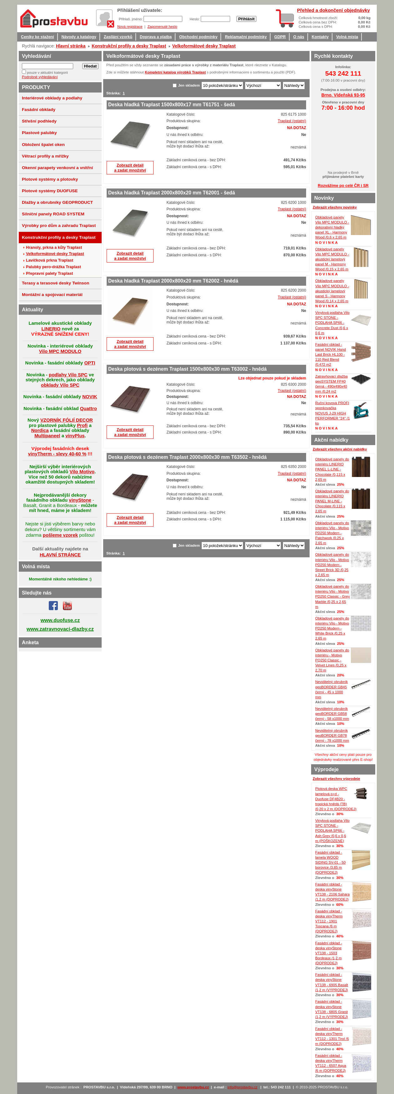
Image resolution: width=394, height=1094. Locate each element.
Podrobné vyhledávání (40, 77)
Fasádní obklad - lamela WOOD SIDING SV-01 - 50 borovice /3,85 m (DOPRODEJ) (330, 863)
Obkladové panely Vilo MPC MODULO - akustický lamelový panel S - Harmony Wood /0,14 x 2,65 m (332, 291)
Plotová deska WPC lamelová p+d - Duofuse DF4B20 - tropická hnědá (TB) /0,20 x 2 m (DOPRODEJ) (335, 799)
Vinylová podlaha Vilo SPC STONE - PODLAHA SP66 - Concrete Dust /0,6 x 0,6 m (332, 323)
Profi (82, 425)
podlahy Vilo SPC (68, 374)
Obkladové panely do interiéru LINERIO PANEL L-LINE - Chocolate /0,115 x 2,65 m (332, 469)
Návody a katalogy (79, 37)
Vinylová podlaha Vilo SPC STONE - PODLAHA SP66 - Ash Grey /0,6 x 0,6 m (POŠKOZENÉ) (332, 831)
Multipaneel (47, 435)
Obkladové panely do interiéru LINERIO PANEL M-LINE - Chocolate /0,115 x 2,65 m (332, 501)
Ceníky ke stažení (37, 37)
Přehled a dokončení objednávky (333, 10)
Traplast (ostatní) (292, 121)
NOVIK (89, 396)
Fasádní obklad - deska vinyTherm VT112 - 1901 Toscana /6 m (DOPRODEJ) (329, 921)
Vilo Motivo (82, 471)
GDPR (280, 37)
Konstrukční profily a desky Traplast (129, 45)
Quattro (88, 408)
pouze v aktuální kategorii (47, 72)
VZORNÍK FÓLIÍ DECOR (66, 420)
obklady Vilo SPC (60, 385)
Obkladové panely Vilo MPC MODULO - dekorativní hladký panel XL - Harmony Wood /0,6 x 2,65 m (332, 227)
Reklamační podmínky (246, 37)
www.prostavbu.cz (193, 1087)
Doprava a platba (156, 37)
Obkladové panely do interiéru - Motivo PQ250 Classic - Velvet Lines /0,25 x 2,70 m (332, 660)
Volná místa (347, 37)
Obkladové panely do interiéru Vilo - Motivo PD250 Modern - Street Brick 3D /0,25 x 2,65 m (332, 565)
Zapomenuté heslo (162, 26)
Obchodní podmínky (198, 37)
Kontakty (320, 37)
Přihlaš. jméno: (131, 19)
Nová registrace (130, 26)
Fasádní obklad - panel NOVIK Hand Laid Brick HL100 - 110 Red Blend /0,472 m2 (330, 355)
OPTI (89, 362)
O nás (298, 37)
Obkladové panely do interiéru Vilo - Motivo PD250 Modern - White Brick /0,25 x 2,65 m (332, 628)
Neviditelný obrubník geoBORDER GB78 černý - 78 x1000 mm (332, 735)
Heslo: (195, 19)
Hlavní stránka (70, 45)
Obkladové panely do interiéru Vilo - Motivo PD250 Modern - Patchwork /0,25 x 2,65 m (332, 533)
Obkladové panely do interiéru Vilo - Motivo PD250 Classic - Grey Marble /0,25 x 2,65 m (332, 597)
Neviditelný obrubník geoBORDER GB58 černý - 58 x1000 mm (332, 713)
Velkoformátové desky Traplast (204, 45)
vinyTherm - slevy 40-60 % (57, 453)
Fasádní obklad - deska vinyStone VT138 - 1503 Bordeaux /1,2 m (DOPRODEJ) (328, 953)
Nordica (40, 430)
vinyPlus (75, 435)
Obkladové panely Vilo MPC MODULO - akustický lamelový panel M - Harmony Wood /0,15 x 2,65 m (332, 259)
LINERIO (51, 328)
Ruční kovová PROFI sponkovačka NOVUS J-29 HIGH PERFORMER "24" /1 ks (332, 413)
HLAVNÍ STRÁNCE (60, 554)
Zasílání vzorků (118, 37)
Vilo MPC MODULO (60, 351)
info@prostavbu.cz (243, 1087)
